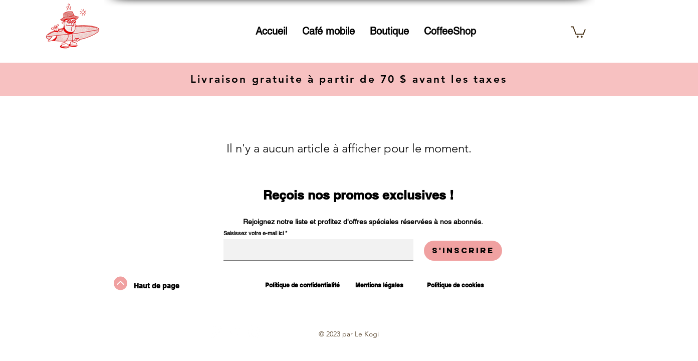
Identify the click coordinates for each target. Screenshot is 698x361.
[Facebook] (253, 331)
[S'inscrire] (463, 251)
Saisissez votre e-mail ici (253, 233)
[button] (389, 31)
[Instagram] (215, 331)
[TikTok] (234, 331)
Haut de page (156, 286)
